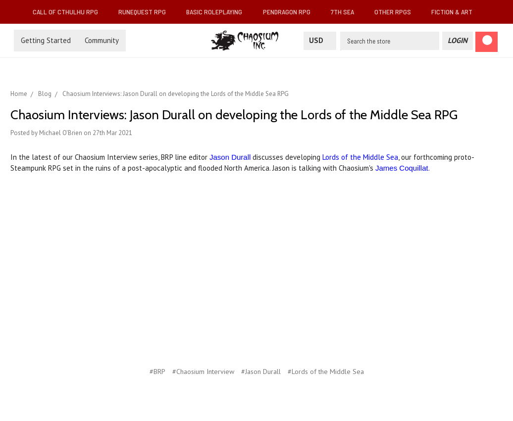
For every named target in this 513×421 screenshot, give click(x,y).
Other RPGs (396, 11)
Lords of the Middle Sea (360, 157)
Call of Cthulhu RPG (69, 11)
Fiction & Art (455, 11)
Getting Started (46, 40)
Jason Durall (230, 157)
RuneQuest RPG (146, 11)
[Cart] (486, 42)
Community (102, 40)
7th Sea (346, 11)
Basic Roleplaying (218, 11)
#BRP (157, 371)
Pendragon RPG (290, 11)
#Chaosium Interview (203, 371)
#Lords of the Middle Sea (326, 371)
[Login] (457, 41)
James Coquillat (401, 168)
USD (320, 40)
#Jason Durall (261, 371)
